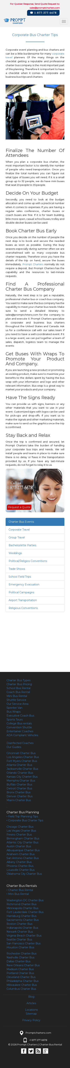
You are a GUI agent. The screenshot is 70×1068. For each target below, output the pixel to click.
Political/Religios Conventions (28, 561)
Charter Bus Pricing (19, 684)
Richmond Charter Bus (21, 904)
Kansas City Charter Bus (22, 776)
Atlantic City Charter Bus (22, 842)
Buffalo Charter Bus (19, 784)
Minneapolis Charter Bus (22, 908)
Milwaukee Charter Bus (22, 985)
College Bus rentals (19, 723)
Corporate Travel (19, 529)
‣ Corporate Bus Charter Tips (25, 820)
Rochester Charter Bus (21, 953)
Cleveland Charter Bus (21, 977)
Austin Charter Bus (19, 846)
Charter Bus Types (18, 680)
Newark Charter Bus (20, 931)
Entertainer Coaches (20, 731)
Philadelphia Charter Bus (22, 981)
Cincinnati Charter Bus (21, 753)
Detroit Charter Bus (19, 788)
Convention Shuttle (19, 727)
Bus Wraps (14, 711)
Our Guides (14, 747)
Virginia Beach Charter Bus (24, 935)
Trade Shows (17, 569)
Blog (31, 996)
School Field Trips (20, 576)
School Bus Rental (18, 688)
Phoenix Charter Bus (20, 866)
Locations (31, 1009)
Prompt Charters (33, 264)
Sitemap (31, 1013)
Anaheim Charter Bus (21, 854)
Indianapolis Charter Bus (22, 927)
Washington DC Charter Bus (25, 900)
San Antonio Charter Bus (23, 858)
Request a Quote (19, 507)
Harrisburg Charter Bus (21, 916)
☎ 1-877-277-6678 (43, 12)
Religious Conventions (23, 608)
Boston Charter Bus (19, 924)
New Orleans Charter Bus (23, 965)
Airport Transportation (23, 600)
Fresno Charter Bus (19, 834)
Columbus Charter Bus (21, 989)
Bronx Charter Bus (18, 792)
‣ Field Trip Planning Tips (22, 816)
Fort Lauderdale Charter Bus (25, 912)
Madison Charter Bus (20, 969)
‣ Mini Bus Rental (18, 894)
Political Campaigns (21, 592)
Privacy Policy (31, 1020)
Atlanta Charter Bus (19, 765)
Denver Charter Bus (19, 796)
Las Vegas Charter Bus (21, 830)
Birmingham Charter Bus (23, 838)
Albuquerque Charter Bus (23, 850)
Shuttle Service (16, 700)
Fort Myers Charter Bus (22, 761)
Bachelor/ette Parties (22, 545)
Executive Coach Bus (20, 715)
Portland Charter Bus (20, 973)
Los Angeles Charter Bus (23, 757)
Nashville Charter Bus (20, 957)
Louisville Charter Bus (21, 870)
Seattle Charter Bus (19, 939)
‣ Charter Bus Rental (20, 890)
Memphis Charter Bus (21, 780)
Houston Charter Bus (20, 947)
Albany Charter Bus (19, 862)
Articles (31, 1003)
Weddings (15, 553)
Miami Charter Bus (19, 800)
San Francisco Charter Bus (24, 943)
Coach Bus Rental (18, 692)
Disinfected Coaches (20, 743)
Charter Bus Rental (50, 1044)
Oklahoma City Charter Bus (24, 873)
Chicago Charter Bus (20, 826)
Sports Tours (15, 719)
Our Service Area (17, 704)
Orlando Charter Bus (20, 772)
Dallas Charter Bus (18, 961)
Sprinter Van (14, 707)
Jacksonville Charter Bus (22, 769)
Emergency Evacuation (24, 584)
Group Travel (17, 537)
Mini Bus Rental (17, 696)
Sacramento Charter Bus (23, 920)
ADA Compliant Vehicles (22, 735)
